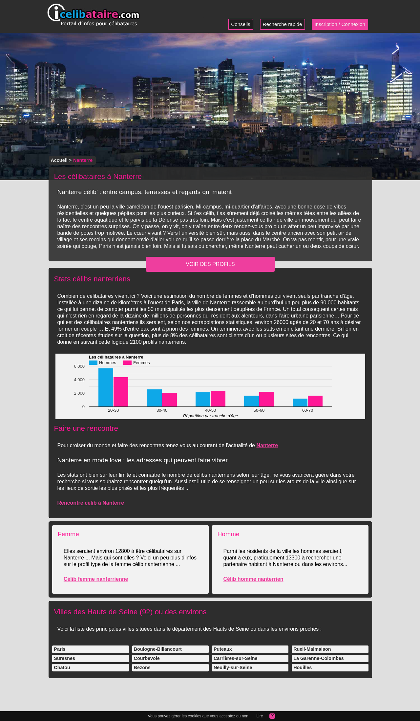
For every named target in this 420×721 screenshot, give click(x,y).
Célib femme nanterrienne (96, 579)
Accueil (59, 160)
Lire (259, 716)
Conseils (240, 24)
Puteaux (223, 649)
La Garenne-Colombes (318, 658)
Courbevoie (147, 658)
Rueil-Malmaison (312, 649)
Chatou (62, 667)
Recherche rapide (282, 24)
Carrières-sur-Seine (236, 658)
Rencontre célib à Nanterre (90, 503)
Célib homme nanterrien (253, 579)
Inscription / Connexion (340, 24)
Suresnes (64, 658)
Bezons (142, 667)
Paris (59, 649)
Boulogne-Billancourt (158, 649)
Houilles (302, 667)
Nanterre (267, 445)
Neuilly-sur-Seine (233, 667)
